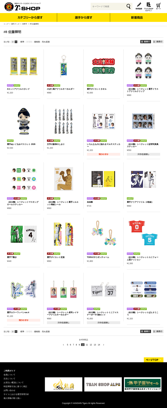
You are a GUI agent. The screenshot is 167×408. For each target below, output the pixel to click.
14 (99, 345)
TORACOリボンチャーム (98, 257)
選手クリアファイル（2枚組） (140, 202)
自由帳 (90, 202)
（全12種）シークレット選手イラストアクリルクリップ (142, 90)
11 (87, 345)
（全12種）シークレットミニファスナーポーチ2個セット (102, 313)
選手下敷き (12, 257)
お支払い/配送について (14, 382)
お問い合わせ (9, 390)
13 (95, 345)
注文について (9, 378)
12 (91, 345)
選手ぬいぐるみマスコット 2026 (21, 144)
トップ (6, 24)
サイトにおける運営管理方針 (16, 394)
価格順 (37, 42)
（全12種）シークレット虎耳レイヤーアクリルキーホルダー (62, 313)
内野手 (24, 24)
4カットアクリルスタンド (18, 89)
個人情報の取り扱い (12, 398)
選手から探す (83, 17)
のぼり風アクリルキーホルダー (60, 89)
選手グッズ (15, 24)
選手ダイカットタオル (96, 89)
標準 (22, 42)
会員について (9, 375)
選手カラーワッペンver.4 (18, 312)
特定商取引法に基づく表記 (15, 386)
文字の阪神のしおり (56, 144)
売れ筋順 (46, 42)
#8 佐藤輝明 (34, 24)
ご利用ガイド (9, 371)
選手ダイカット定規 (56, 257)
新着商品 (136, 15)
